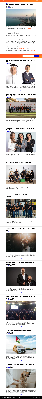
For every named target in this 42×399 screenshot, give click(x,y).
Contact (14, 397)
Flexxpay (24, 48)
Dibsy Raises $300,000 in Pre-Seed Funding (18, 162)
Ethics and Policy (33, 50)
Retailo (20, 48)
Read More (21, 90)
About (2, 397)
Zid (21, 48)
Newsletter (8, 397)
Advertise (5, 397)
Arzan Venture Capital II (29, 28)
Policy (11, 397)
